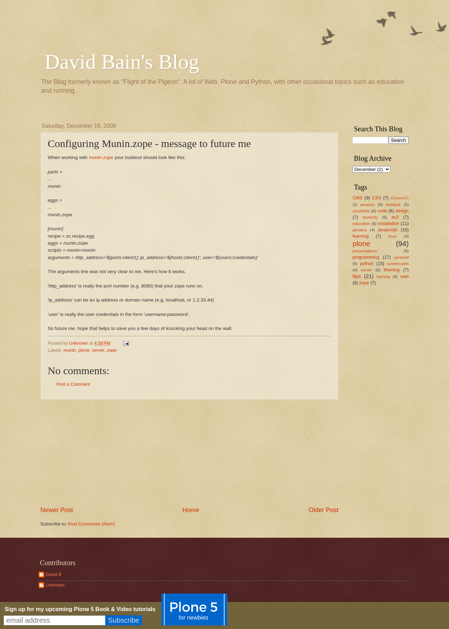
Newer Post (56, 510)
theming (392, 269)
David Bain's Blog (122, 61)
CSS (376, 197)
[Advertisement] (189, 453)
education (361, 223)
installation (388, 223)
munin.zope (101, 157)
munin (69, 350)
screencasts (398, 263)
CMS (358, 197)
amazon (367, 205)
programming (366, 257)
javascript (387, 229)
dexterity (370, 217)
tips (357, 276)
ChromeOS (400, 198)
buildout (393, 205)
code (382, 210)
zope (111, 350)
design (402, 210)
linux (392, 236)
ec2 (395, 217)
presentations (365, 251)
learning (361, 236)
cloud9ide (361, 211)
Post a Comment (73, 384)
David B (53, 574)
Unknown (55, 585)
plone (83, 350)
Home (190, 510)
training (383, 276)
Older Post (324, 510)
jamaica (360, 230)
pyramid (401, 257)
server (98, 350)
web (404, 276)
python (367, 263)
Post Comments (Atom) (91, 524)
